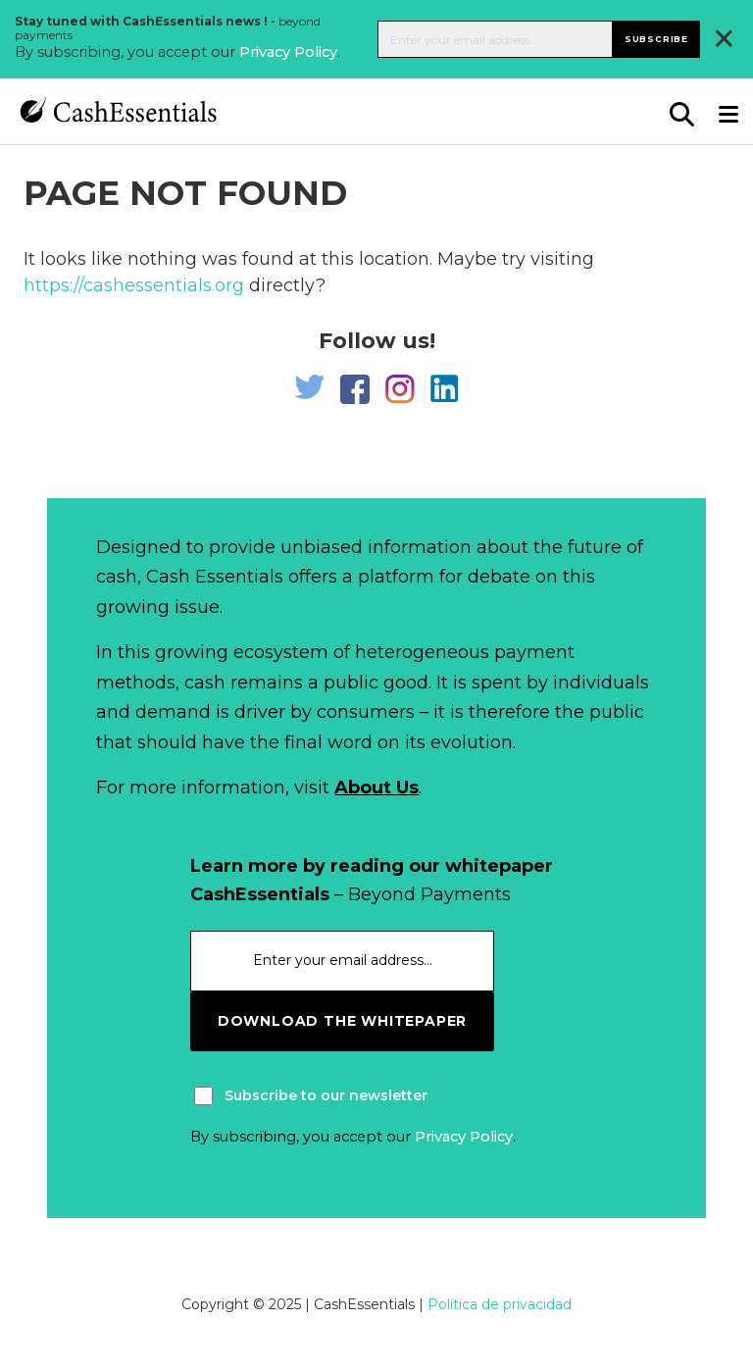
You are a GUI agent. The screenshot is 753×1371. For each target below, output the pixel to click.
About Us (376, 787)
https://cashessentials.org (134, 285)
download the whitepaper (342, 1021)
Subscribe (656, 38)
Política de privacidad (499, 1304)
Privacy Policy (288, 52)
